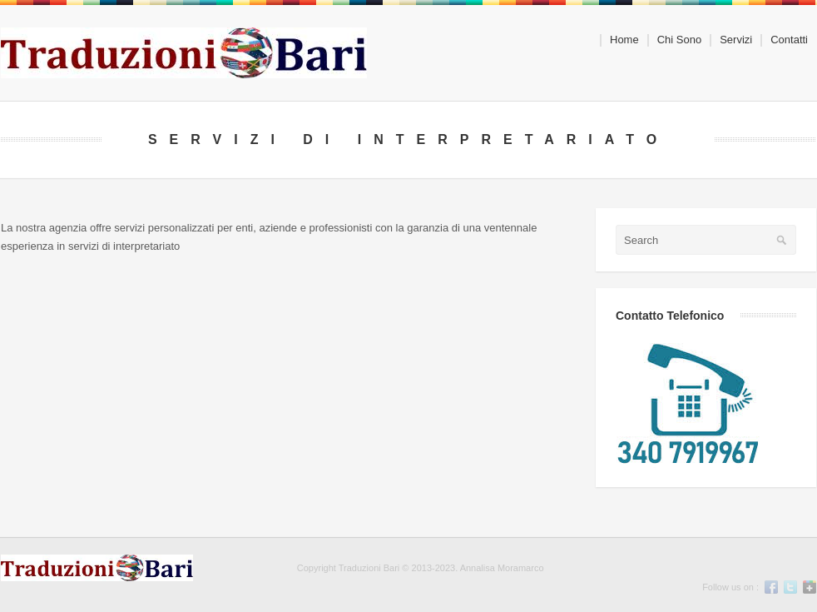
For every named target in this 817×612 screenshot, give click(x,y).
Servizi (731, 40)
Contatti (789, 40)
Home (624, 40)
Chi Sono (679, 40)
